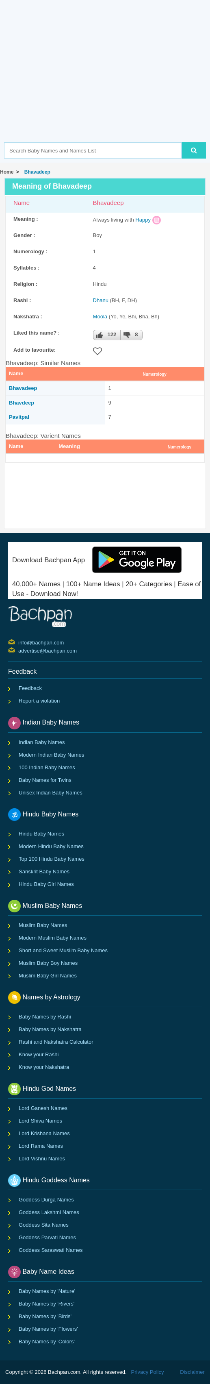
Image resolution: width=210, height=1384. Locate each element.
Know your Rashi (38, 1054)
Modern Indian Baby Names (51, 755)
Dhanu (100, 300)
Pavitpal (19, 417)
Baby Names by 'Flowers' (48, 1329)
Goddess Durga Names (46, 1200)
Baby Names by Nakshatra (50, 1029)
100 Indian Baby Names (47, 767)
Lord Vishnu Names (42, 1159)
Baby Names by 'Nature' (47, 1291)
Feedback (30, 688)
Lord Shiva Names (40, 1121)
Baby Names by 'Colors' (47, 1341)
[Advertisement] (107, 83)
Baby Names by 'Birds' (45, 1316)
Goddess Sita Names (44, 1225)
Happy (143, 220)
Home (6, 172)
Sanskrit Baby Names (44, 871)
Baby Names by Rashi (45, 1017)
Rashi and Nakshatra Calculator (56, 1042)
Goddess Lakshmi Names (49, 1212)
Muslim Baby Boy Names (48, 963)
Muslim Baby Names (43, 925)
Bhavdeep (21, 403)
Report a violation (39, 701)
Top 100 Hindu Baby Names (51, 859)
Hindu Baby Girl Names (46, 884)
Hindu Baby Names (41, 834)
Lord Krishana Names (44, 1133)
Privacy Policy (147, 1372)
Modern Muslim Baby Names (53, 938)
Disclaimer (192, 1372)
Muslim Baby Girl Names (48, 976)
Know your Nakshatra (44, 1067)
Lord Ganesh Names (43, 1108)
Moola (100, 316)
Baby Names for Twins (45, 780)
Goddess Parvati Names (47, 1237)
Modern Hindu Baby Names (51, 846)
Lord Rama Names (41, 1146)
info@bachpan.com (19, 642)
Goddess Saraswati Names (51, 1250)
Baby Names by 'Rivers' (46, 1304)
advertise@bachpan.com (19, 650)
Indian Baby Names (42, 742)
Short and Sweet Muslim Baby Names (63, 950)
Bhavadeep (36, 172)
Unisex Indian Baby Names (50, 793)
